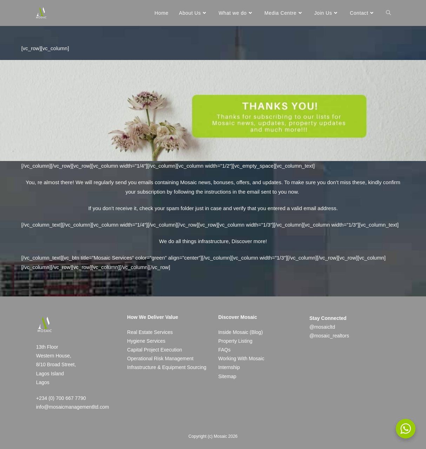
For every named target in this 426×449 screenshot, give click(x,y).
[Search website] (388, 13)
